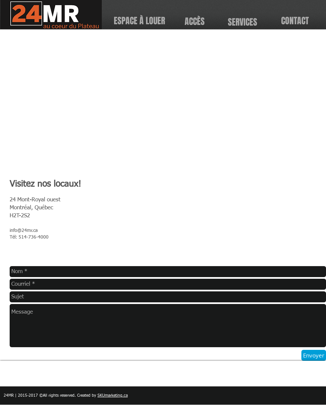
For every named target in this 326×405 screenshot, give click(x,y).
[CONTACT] (294, 21)
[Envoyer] (313, 355)
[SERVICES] (242, 22)
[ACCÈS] (194, 21)
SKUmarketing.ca (112, 396)
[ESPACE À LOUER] (139, 21)
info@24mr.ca (24, 230)
